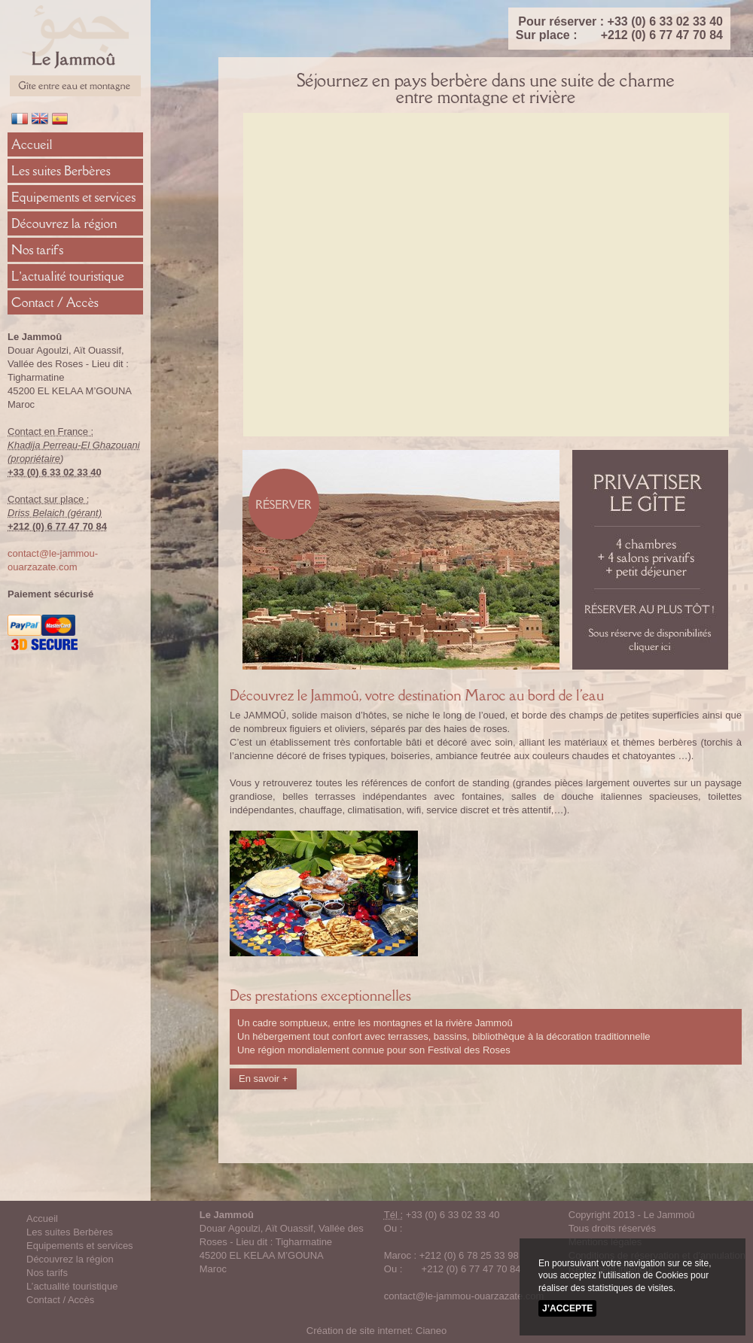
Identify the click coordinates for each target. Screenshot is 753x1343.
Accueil (32, 144)
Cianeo (431, 1330)
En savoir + (263, 1078)
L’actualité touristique (67, 276)
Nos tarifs (37, 250)
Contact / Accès (55, 302)
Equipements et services (73, 197)
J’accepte (567, 1308)
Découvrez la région (64, 223)
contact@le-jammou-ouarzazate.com (464, 1296)
